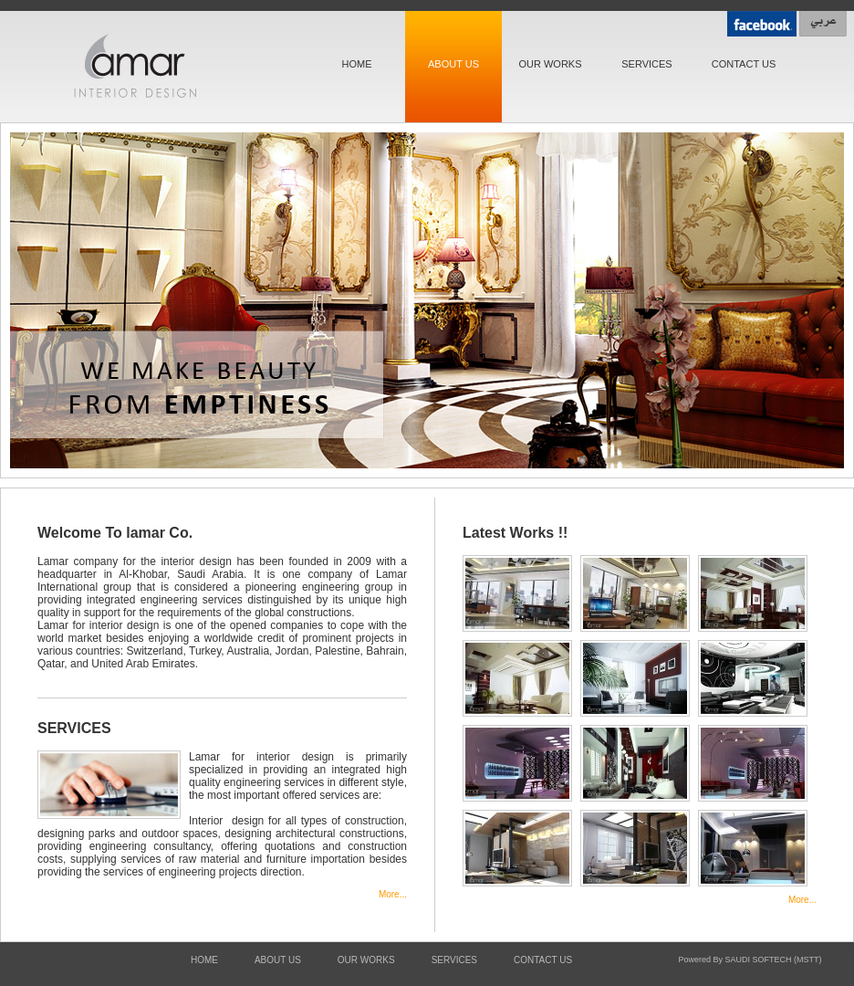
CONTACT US (744, 63)
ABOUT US (453, 63)
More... (393, 894)
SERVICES (646, 63)
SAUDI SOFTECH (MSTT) (773, 959)
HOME (357, 63)
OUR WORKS (549, 63)
